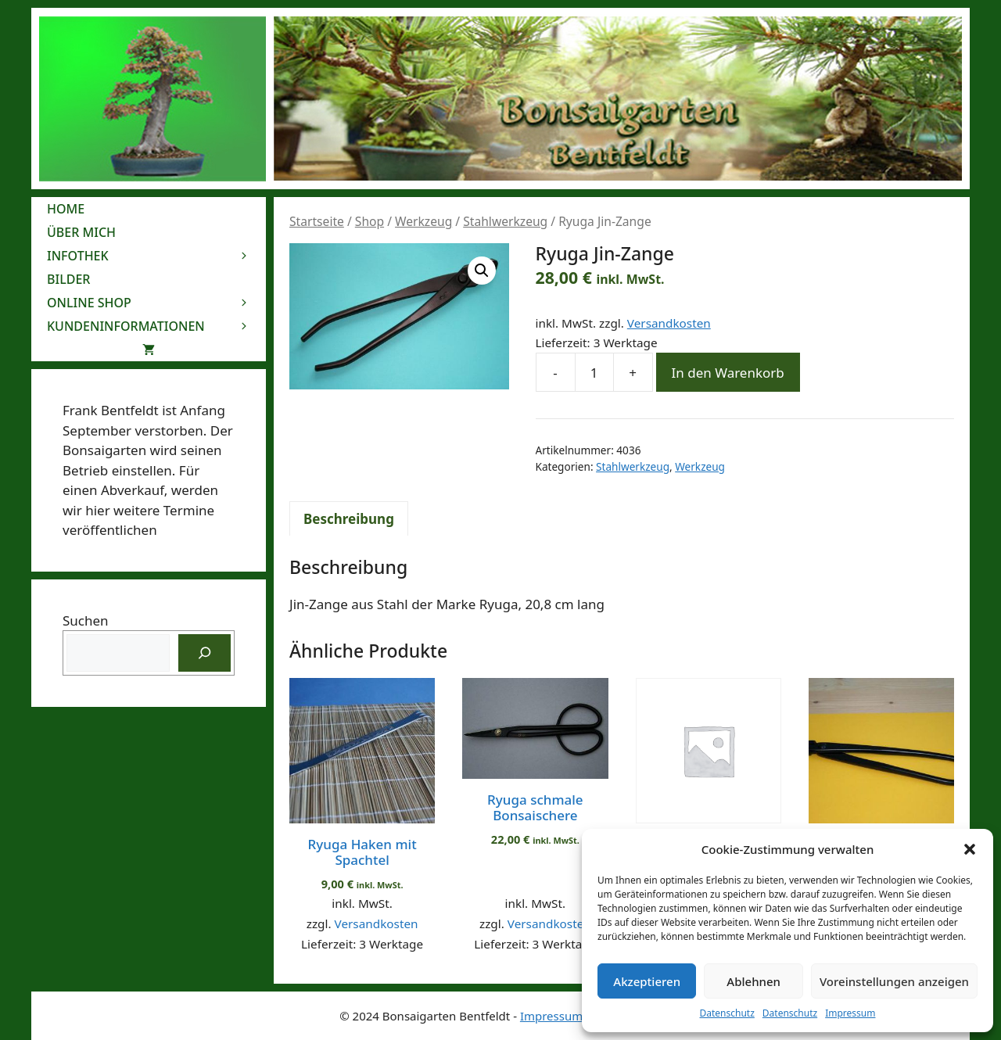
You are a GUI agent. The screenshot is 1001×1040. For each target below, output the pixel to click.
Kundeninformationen (156, 326)
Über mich (81, 232)
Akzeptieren (646, 981)
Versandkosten (669, 323)
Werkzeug (423, 221)
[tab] (348, 518)
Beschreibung (348, 519)
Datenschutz (727, 1013)
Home (65, 208)
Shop (369, 221)
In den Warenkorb (728, 373)
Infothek (156, 255)
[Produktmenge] (594, 372)
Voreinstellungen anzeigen (894, 981)
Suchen (86, 620)
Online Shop (156, 302)
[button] (970, 849)
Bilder (68, 279)
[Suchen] (204, 653)
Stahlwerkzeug (505, 221)
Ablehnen (753, 981)
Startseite (316, 221)
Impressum (850, 1013)
